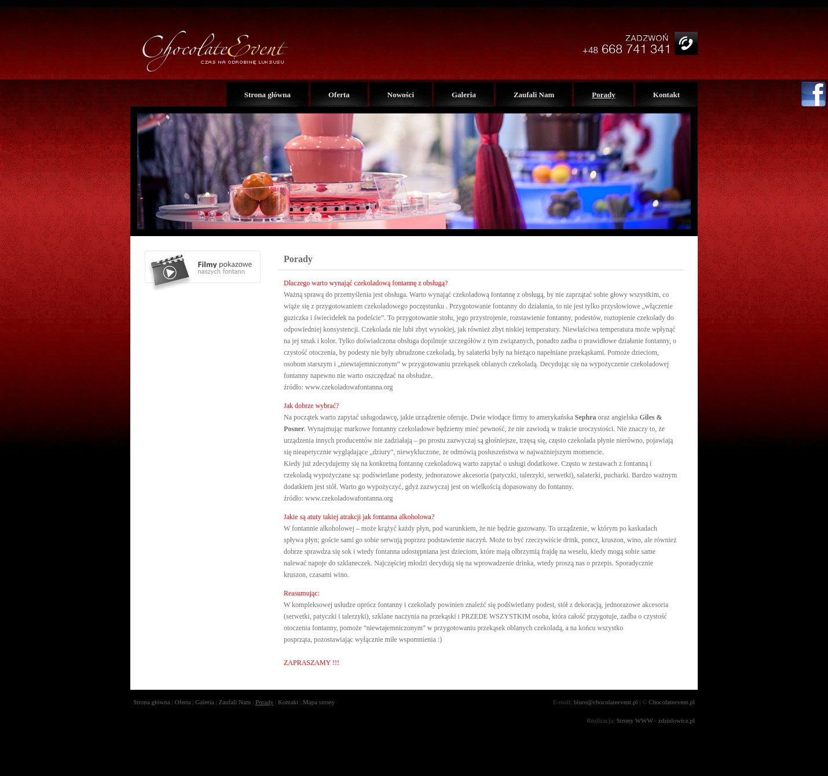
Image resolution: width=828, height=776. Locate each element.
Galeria (464, 94)
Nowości (400, 94)
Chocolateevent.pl (672, 701)
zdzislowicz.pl (676, 720)
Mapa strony (319, 701)
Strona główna (267, 94)
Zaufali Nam (534, 94)
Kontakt (666, 94)
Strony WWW (635, 720)
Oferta (339, 94)
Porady (603, 94)
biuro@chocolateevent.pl (606, 701)
